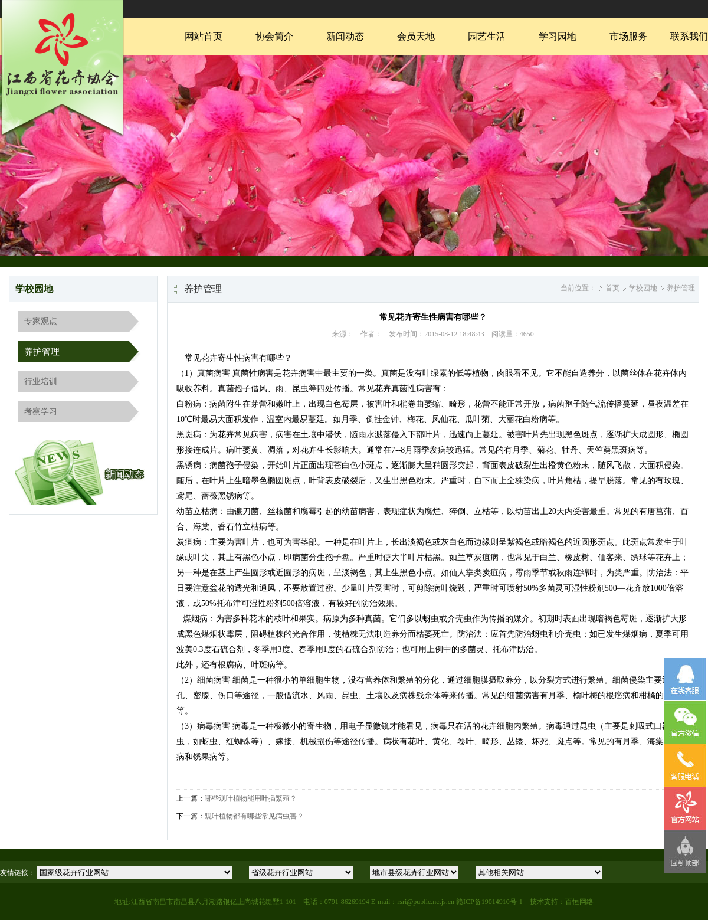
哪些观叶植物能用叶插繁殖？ (251, 798)
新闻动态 (345, 36)
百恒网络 (579, 902)
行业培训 (40, 381)
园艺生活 (487, 36)
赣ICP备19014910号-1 (489, 902)
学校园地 (643, 288)
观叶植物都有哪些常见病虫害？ (254, 816)
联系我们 (689, 36)
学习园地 (557, 36)
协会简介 (274, 36)
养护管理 (42, 351)
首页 (612, 288)
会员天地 (416, 36)
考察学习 (40, 411)
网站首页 (203, 36)
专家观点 (40, 321)
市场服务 (628, 36)
